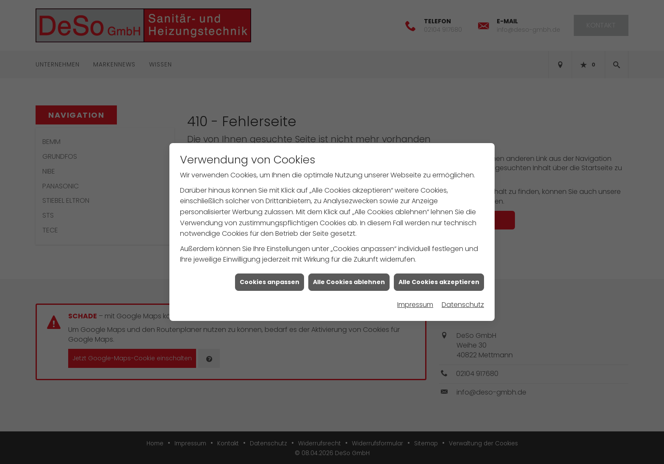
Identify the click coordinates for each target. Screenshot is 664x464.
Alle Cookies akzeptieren (438, 280)
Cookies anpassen (269, 280)
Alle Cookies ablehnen (349, 280)
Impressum (415, 303)
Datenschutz (463, 303)
